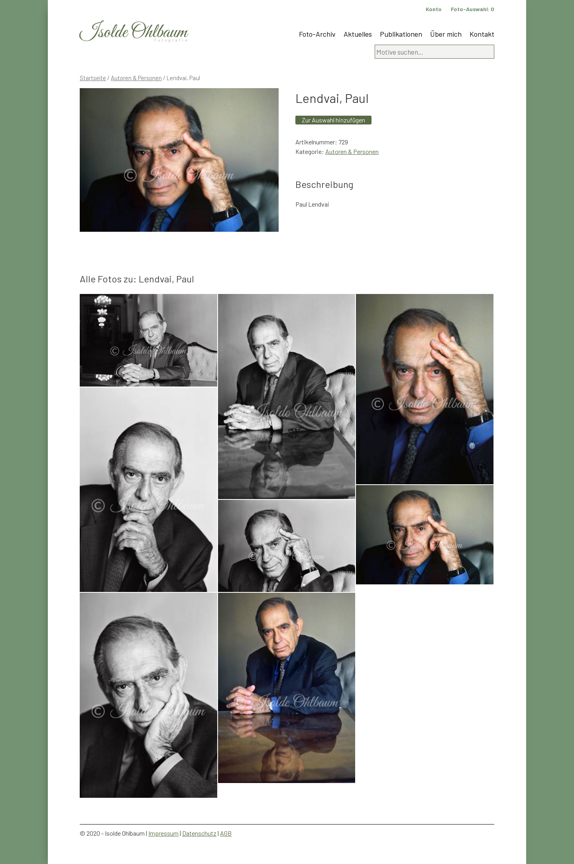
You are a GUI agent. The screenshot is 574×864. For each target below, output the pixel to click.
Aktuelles (358, 34)
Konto (434, 9)
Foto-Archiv (317, 34)
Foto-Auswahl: (472, 9)
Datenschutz (199, 833)
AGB (226, 833)
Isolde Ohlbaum (133, 32)
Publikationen (401, 34)
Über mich (446, 34)
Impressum (163, 833)
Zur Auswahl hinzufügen (333, 120)
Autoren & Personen (136, 77)
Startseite (93, 77)
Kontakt (482, 34)
